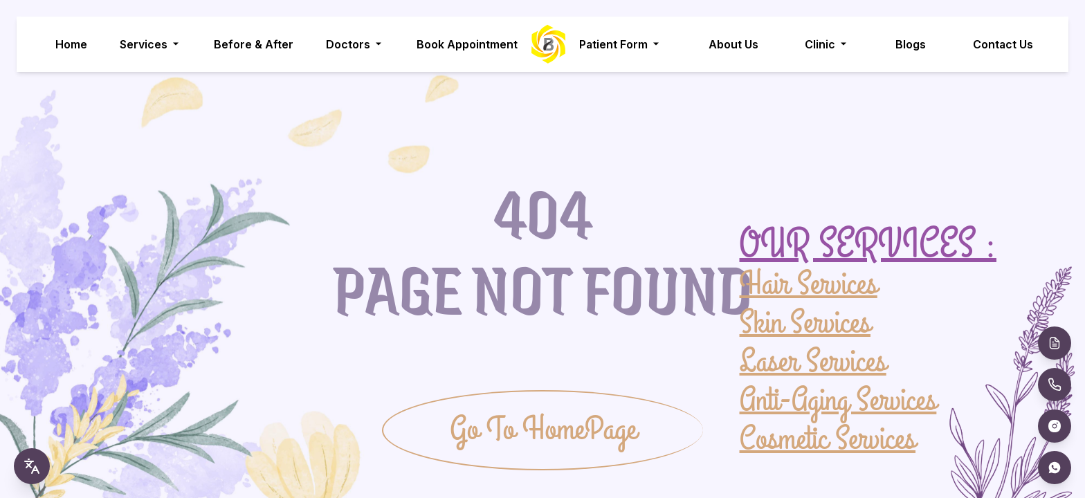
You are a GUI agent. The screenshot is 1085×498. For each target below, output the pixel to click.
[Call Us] (1054, 384)
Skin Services (805, 322)
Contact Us (1003, 44)
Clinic (827, 44)
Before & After (253, 44)
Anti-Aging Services (838, 400)
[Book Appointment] (1054, 343)
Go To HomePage (543, 429)
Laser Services (813, 361)
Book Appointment (467, 44)
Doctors (355, 44)
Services (150, 44)
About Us (733, 44)
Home (71, 44)
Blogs (910, 44)
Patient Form (620, 44)
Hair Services (808, 285)
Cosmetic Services (828, 438)
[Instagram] (1054, 426)
